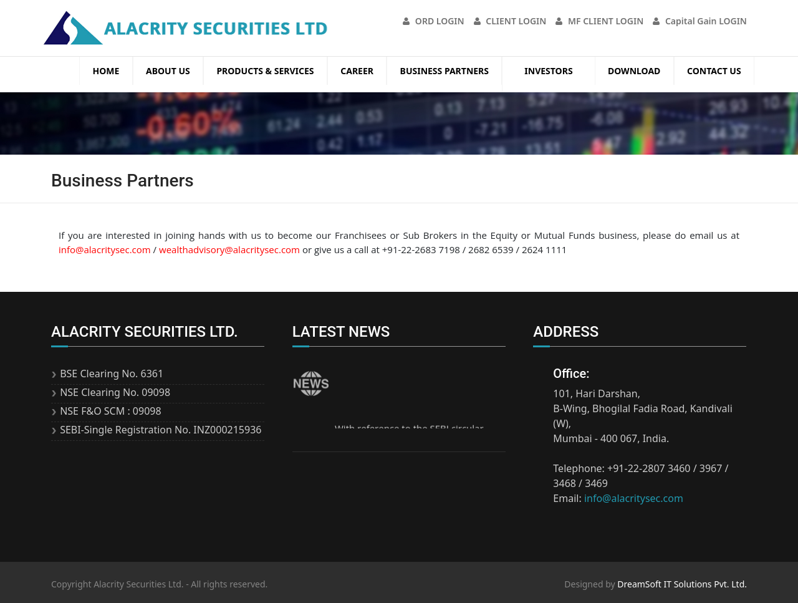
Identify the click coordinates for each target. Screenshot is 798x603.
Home (106, 71)
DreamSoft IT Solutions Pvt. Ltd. (682, 584)
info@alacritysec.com (105, 249)
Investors (548, 71)
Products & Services (265, 71)
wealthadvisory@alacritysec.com (229, 249)
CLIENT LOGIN (510, 21)
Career (356, 71)
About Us (168, 71)
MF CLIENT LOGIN (599, 21)
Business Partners (444, 71)
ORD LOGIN (433, 21)
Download (634, 71)
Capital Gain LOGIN (700, 21)
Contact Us (714, 71)
